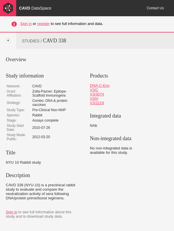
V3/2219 (97, 103)
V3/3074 (97, 94)
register (43, 23)
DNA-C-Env (100, 85)
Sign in (26, 23)
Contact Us (155, 8)
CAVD (35, 8)
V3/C (94, 90)
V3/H (94, 98)
